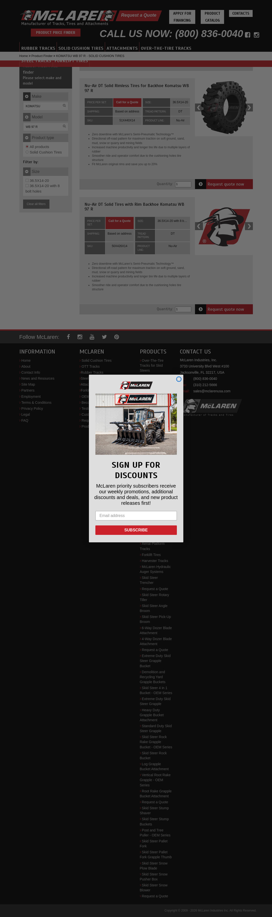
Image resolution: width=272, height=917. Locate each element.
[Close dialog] (178, 379)
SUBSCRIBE (136, 530)
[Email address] (136, 515)
